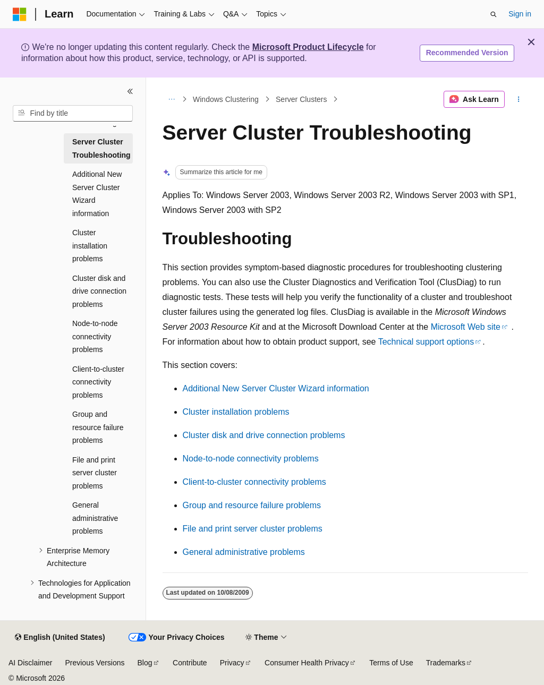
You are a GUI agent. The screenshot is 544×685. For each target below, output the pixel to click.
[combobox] (73, 113)
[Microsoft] (20, 14)
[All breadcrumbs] (172, 99)
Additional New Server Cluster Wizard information (276, 388)
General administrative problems (244, 551)
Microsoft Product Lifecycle (308, 47)
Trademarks (445, 662)
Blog (145, 662)
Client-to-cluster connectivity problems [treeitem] (98, 382)
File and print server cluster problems (252, 528)
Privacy (232, 662)
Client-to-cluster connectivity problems (254, 481)
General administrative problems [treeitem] (95, 518)
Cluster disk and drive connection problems (264, 435)
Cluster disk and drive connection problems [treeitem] (99, 291)
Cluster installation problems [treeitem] (89, 245)
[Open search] (493, 14)
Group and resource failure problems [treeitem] (98, 427)
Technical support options (426, 341)
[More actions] (518, 99)
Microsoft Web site (465, 326)
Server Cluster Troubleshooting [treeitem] (101, 148)
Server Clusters (301, 99)
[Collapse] (130, 91)
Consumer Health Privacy (307, 662)
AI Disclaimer (30, 662)
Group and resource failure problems (252, 505)
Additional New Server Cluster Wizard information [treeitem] (97, 194)
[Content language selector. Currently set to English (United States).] (59, 637)
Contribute (190, 662)
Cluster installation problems (236, 411)
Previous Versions (94, 662)
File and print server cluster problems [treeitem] (94, 473)
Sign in (519, 14)
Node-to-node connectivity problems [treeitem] (95, 336)
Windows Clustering (226, 99)
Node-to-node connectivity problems (251, 458)
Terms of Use (391, 662)
